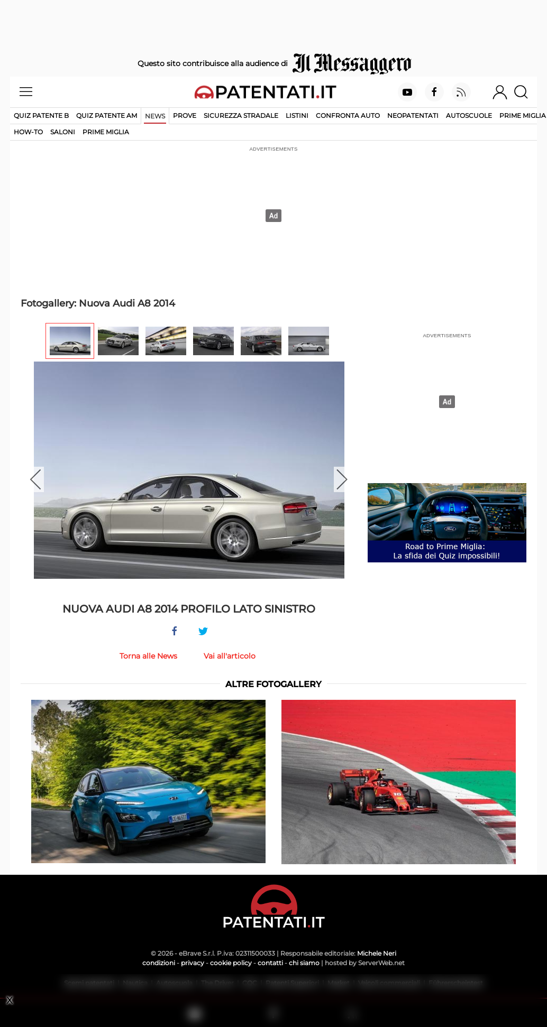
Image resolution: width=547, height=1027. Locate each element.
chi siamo (304, 963)
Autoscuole (469, 115)
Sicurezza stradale (241, 115)
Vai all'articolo (230, 656)
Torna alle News (148, 656)
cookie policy (231, 963)
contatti (270, 963)
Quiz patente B (41, 115)
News (155, 116)
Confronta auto (348, 115)
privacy (192, 963)
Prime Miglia (522, 115)
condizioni (158, 963)
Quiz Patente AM (106, 115)
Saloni (62, 132)
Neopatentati (413, 115)
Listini (297, 115)
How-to (28, 132)
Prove (184, 115)
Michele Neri (376, 953)
